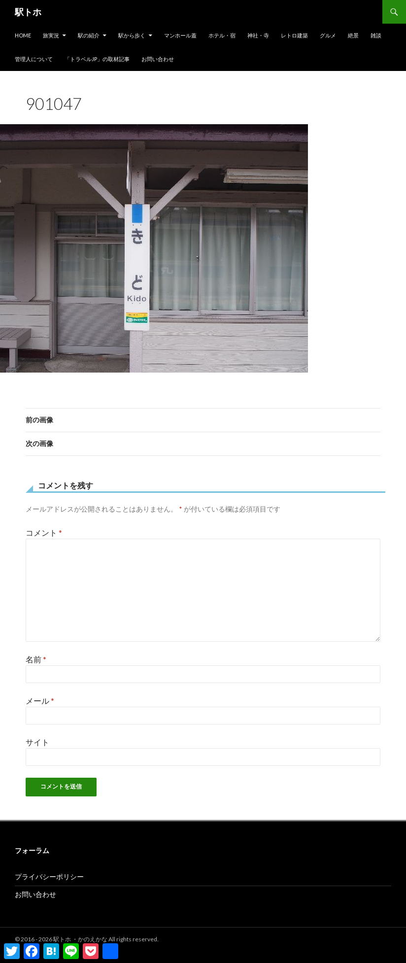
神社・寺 (258, 35)
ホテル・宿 (222, 35)
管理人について (34, 59)
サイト (37, 742)
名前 (36, 659)
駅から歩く (131, 35)
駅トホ (28, 11)
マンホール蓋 (180, 35)
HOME (23, 35)
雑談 (376, 35)
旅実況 (51, 35)
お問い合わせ (157, 59)
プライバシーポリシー (49, 876)
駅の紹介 (89, 35)
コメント (44, 532)
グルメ (328, 35)
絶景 (353, 35)
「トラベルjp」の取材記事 (97, 59)
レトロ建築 (294, 35)
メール (40, 700)
